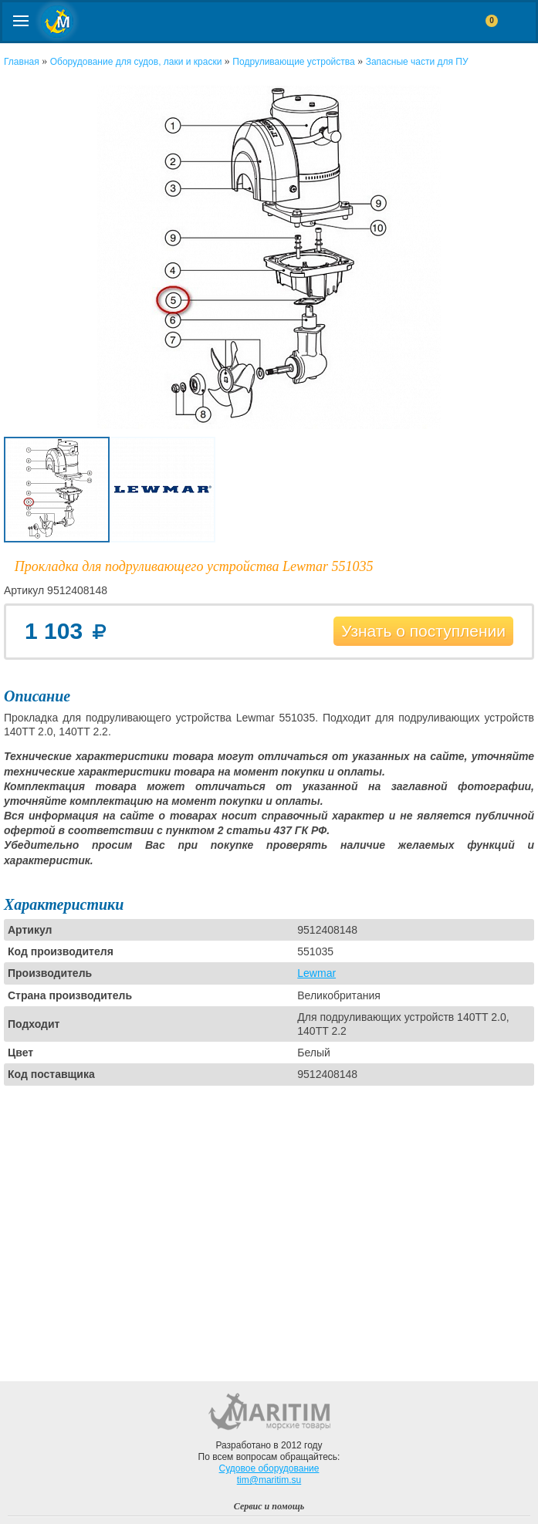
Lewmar (316, 973)
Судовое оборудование (269, 1468)
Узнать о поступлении (423, 631)
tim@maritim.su (269, 1480)
